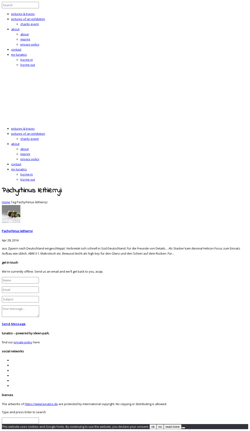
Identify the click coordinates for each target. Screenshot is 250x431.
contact (16, 49)
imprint (25, 39)
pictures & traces (23, 14)
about (15, 29)
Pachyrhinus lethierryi (17, 231)
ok (153, 426)
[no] (183, 427)
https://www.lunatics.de (41, 404)
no (160, 426)
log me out (27, 65)
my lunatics (19, 54)
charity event (29, 24)
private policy (23, 342)
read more (173, 426)
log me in (26, 60)
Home (6, 202)
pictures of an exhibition (28, 19)
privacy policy (29, 44)
